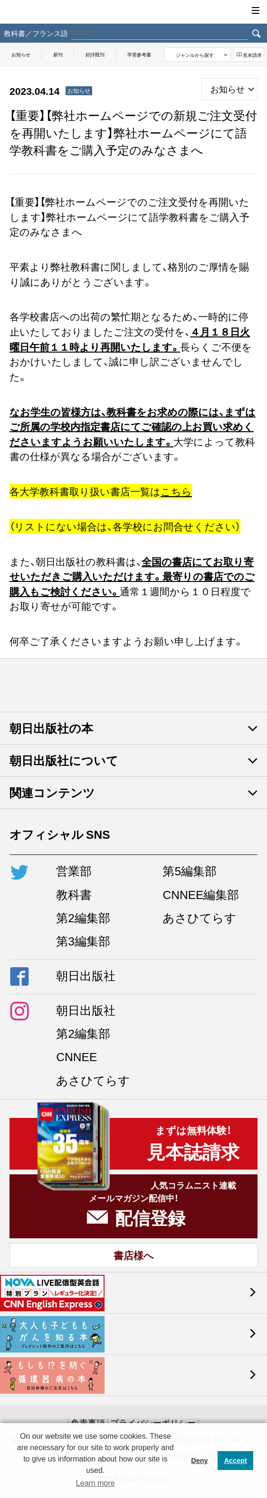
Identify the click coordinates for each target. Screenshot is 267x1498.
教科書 (74, 894)
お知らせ (20, 54)
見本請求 (252, 54)
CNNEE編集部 (200, 894)
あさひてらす (199, 917)
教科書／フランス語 (36, 33)
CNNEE (76, 1056)
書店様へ (134, 1255)
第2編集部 (83, 917)
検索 (256, 33)
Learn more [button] (95, 1483)
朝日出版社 (133, 12)
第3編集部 (83, 940)
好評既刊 (95, 54)
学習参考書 (139, 54)
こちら (176, 491)
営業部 (74, 870)
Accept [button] (235, 1460)
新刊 (58, 54)
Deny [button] (199, 1460)
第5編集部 (189, 870)
